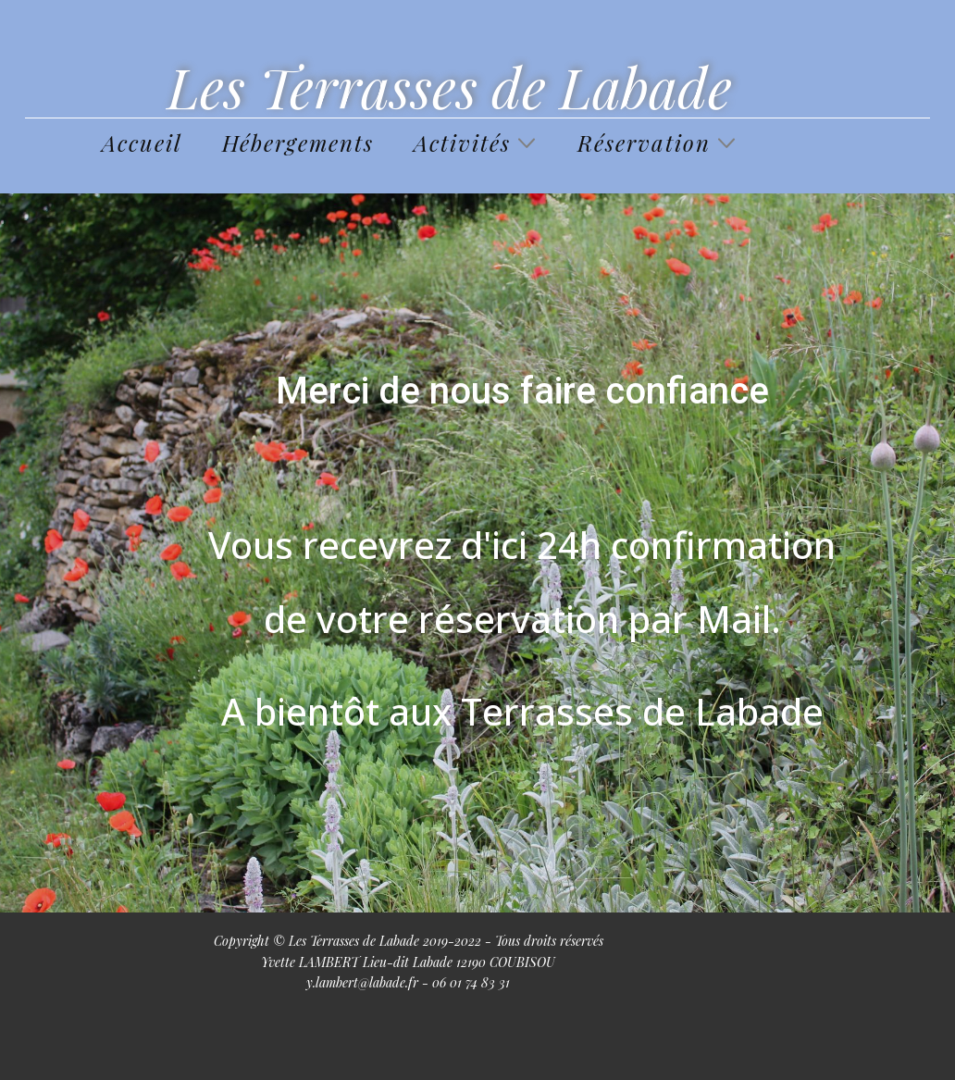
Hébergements (298, 142)
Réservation (644, 142)
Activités (462, 142)
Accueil (142, 142)
